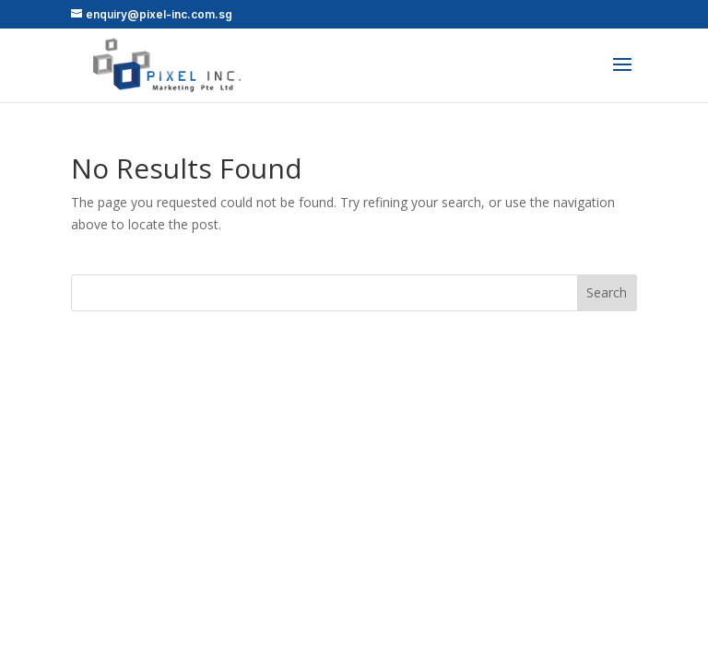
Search (606, 292)
